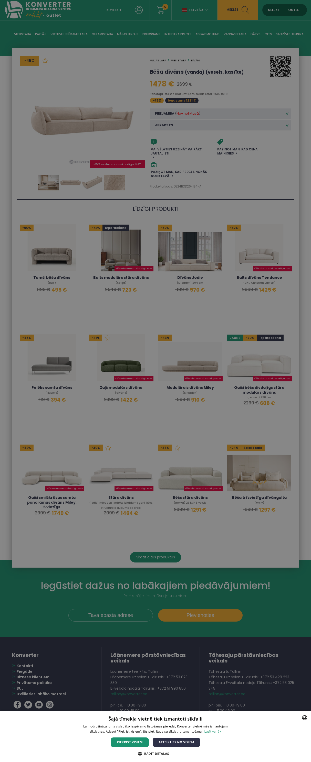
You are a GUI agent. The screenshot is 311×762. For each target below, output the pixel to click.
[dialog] (155, 381)
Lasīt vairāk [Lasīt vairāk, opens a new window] (212, 731)
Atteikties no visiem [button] (176, 742)
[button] (155, 753)
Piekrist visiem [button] (130, 742)
